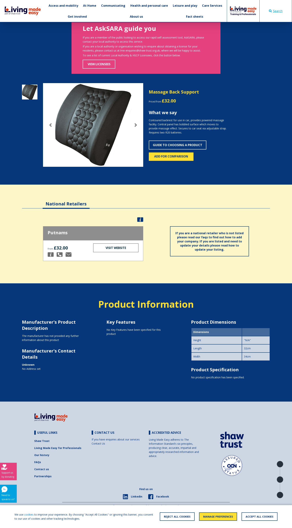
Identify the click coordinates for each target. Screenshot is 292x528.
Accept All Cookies (259, 516)
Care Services (212, 6)
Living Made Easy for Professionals (57, 448)
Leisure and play (185, 6)
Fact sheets (194, 17)
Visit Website (116, 248)
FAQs (37, 462)
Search (276, 11)
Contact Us (98, 443)
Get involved (77, 17)
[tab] (66, 201)
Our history (41, 455)
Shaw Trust (42, 441)
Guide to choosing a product (177, 145)
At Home (89, 6)
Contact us (41, 469)
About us (136, 17)
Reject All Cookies (177, 516)
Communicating (113, 6)
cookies (29, 514)
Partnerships (43, 476)
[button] (50, 125)
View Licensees (99, 64)
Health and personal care (149, 6)
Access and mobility (63, 6)
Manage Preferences (218, 516)
